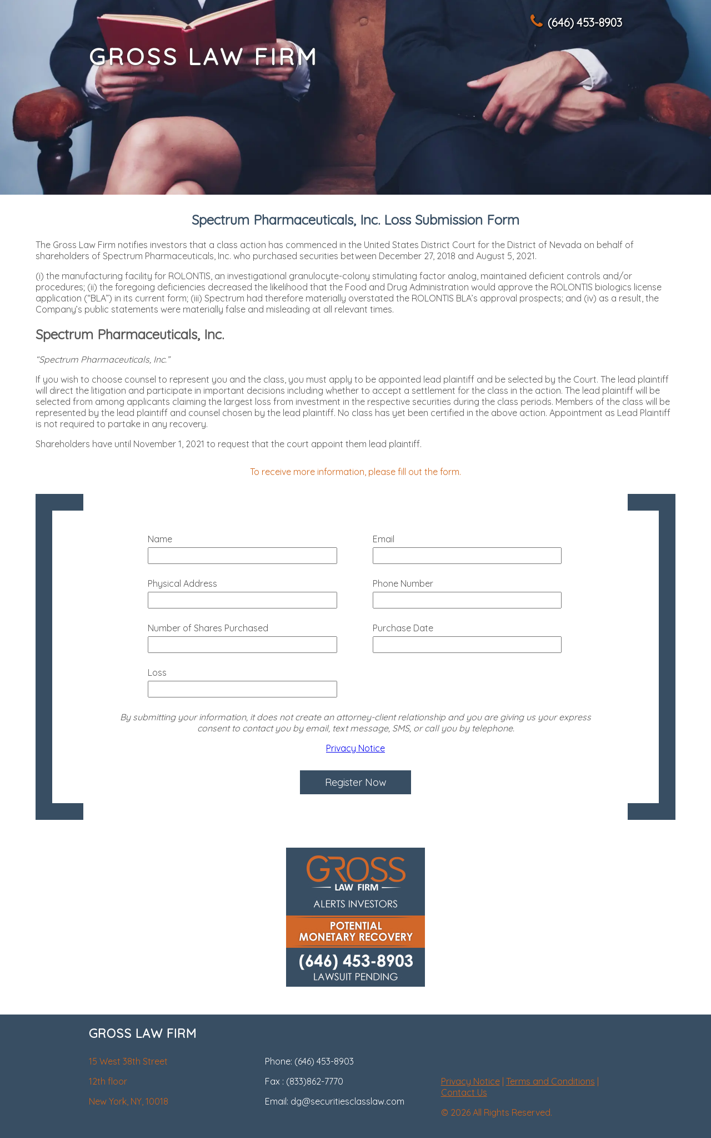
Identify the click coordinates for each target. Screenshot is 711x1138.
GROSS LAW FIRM (204, 56)
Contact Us (464, 1092)
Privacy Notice (355, 748)
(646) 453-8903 (575, 22)
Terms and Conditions (550, 1081)
